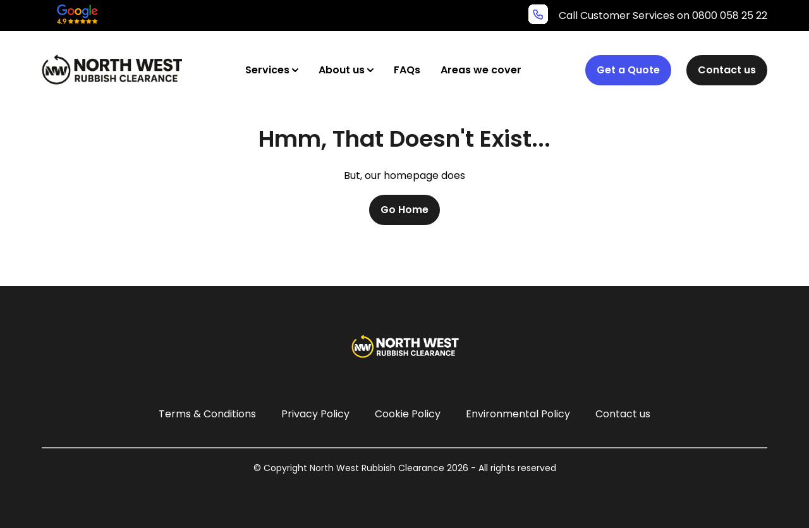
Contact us (727, 70)
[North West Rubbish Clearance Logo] (112, 69)
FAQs (407, 70)
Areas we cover (481, 70)
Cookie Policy (408, 414)
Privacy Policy (315, 414)
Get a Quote (628, 70)
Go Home (404, 209)
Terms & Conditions (207, 414)
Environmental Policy (518, 414)
